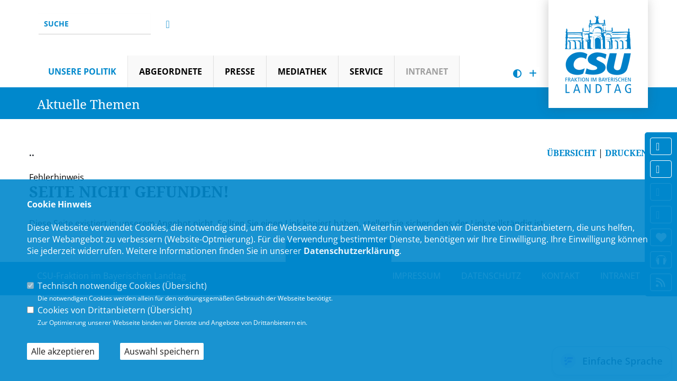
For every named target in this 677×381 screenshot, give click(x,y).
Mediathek (302, 71)
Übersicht (184, 286)
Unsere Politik (82, 71)
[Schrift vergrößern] (532, 73)
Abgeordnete (170, 71)
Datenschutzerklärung (351, 251)
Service (366, 71)
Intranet (427, 71)
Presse (240, 71)
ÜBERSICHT (571, 153)
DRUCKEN (626, 153)
